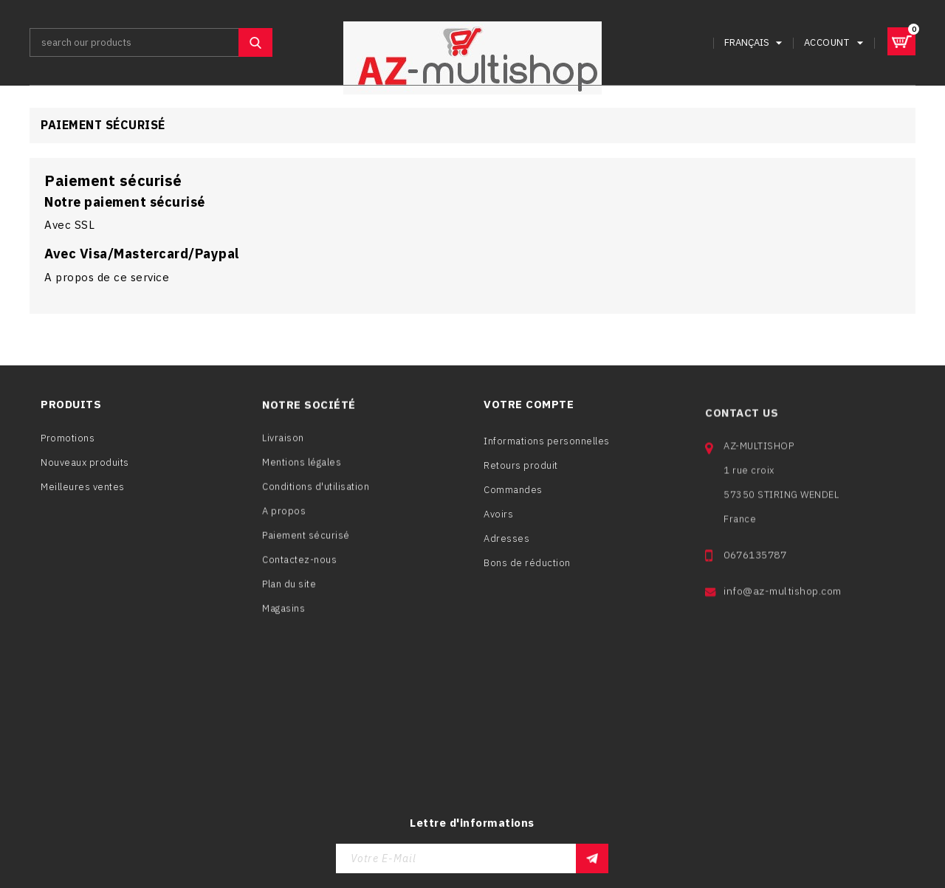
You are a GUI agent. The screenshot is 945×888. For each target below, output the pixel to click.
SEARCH (255, 42)
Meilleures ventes (83, 489)
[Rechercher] (151, 42)
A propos (284, 517)
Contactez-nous (299, 566)
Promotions (67, 440)
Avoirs (498, 525)
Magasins (283, 614)
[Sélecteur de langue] (755, 42)
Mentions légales (301, 468)
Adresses (506, 549)
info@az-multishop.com (783, 612)
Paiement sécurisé (306, 541)
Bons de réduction (527, 574)
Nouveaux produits (85, 464)
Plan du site (289, 590)
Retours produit (521, 476)
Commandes (513, 501)
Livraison (283, 444)
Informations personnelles (547, 452)
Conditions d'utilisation (315, 492)
